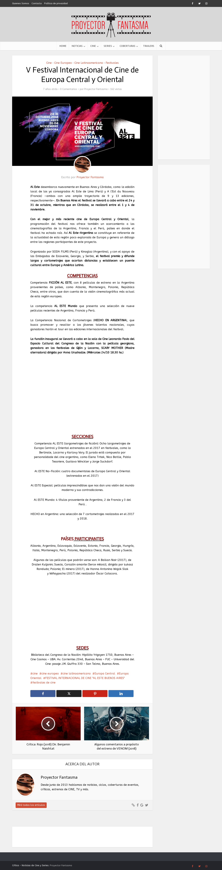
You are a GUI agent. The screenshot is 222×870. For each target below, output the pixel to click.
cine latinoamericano (77, 673)
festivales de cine (44, 682)
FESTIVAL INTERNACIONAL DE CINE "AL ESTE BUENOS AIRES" (85, 678)
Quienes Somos (20, 3)
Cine (93, 46)
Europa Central (105, 673)
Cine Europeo (63, 62)
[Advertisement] (184, 107)
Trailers (148, 46)
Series (108, 46)
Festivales (112, 62)
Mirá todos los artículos (31, 805)
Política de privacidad (56, 3)
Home (62, 46)
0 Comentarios (68, 89)
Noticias (77, 46)
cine (35, 673)
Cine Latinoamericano (88, 62)
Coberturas (127, 46)
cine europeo (50, 673)
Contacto (37, 3)
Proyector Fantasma (96, 89)
